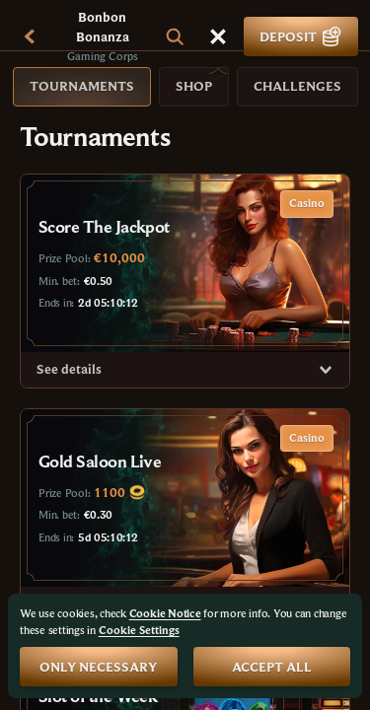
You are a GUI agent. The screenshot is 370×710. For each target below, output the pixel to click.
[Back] (29, 36)
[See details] (325, 370)
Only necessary (98, 666)
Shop (194, 86)
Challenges (297, 86)
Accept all (272, 666)
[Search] (174, 36)
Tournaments (82, 86)
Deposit (300, 36)
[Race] (218, 36)
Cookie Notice (165, 612)
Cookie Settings (139, 630)
